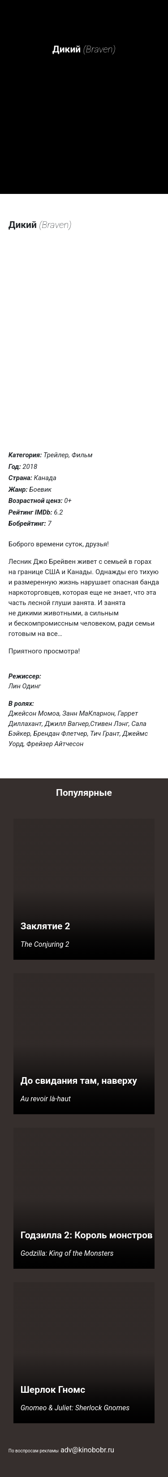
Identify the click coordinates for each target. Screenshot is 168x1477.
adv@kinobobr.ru (87, 1450)
